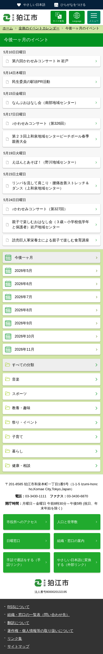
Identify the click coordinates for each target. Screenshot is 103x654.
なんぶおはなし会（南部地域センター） (45, 103)
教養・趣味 (21, 408)
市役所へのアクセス (22, 522)
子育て (17, 437)
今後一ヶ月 (24, 257)
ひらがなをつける (73, 5)
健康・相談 (21, 465)
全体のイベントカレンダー (39, 28)
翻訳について (18, 623)
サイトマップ (18, 646)
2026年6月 (23, 284)
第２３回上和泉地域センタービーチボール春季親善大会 (50, 139)
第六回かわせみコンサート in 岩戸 (40, 61)
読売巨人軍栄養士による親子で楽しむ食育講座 (50, 240)
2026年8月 (23, 310)
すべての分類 (23, 365)
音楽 (15, 379)
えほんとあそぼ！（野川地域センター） (45, 162)
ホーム (8, 28)
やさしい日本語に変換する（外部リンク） (74, 562)
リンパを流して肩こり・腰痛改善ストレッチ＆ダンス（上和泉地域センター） (50, 185)
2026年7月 (23, 297)
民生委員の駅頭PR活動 (31, 82)
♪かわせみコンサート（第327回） (40, 209)
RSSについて (18, 607)
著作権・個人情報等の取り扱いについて (40, 631)
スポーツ (19, 394)
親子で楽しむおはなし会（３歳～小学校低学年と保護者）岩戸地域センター (50, 224)
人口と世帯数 (67, 522)
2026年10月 (24, 336)
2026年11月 (24, 349)
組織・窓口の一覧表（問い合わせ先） (38, 615)
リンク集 (14, 638)
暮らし (17, 451)
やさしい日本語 (34, 5)
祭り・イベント (25, 422)
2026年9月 (23, 323)
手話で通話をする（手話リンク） (24, 562)
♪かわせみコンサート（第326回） (40, 123)
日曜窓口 (13, 541)
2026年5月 (23, 270)
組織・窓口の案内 (70, 541)
